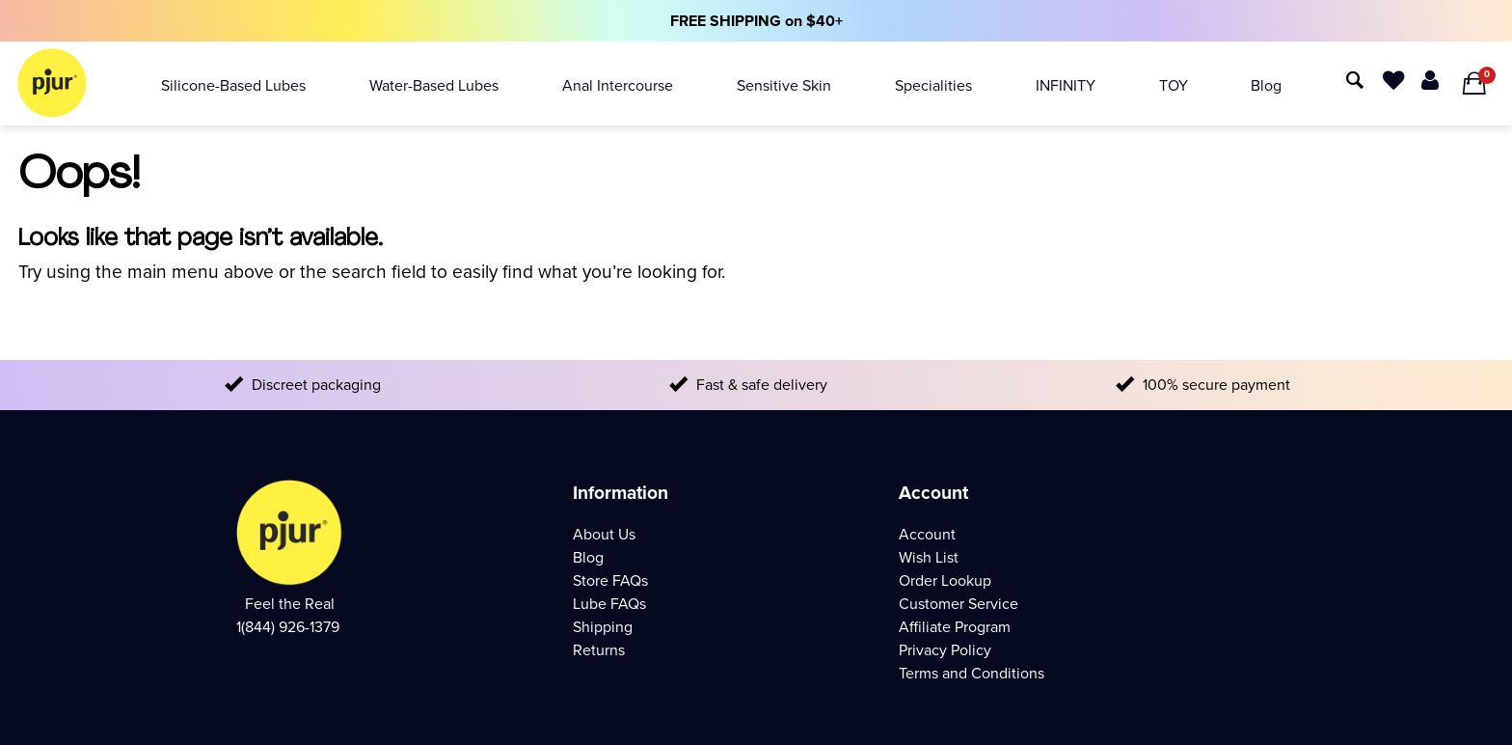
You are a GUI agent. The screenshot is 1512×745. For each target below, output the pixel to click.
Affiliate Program (955, 627)
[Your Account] (1430, 79)
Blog (1266, 85)
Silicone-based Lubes (233, 85)
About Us (604, 534)
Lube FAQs (609, 604)
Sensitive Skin (784, 85)
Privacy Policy (945, 650)
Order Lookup (945, 580)
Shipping (603, 627)
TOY (1173, 85)
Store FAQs (610, 580)
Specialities (933, 85)
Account (927, 534)
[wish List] (1393, 79)
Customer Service (958, 604)
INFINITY (1065, 85)
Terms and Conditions (971, 673)
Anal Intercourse (617, 85)
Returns (599, 650)
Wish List (928, 557)
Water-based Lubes (434, 85)
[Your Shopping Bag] (1474, 84)
